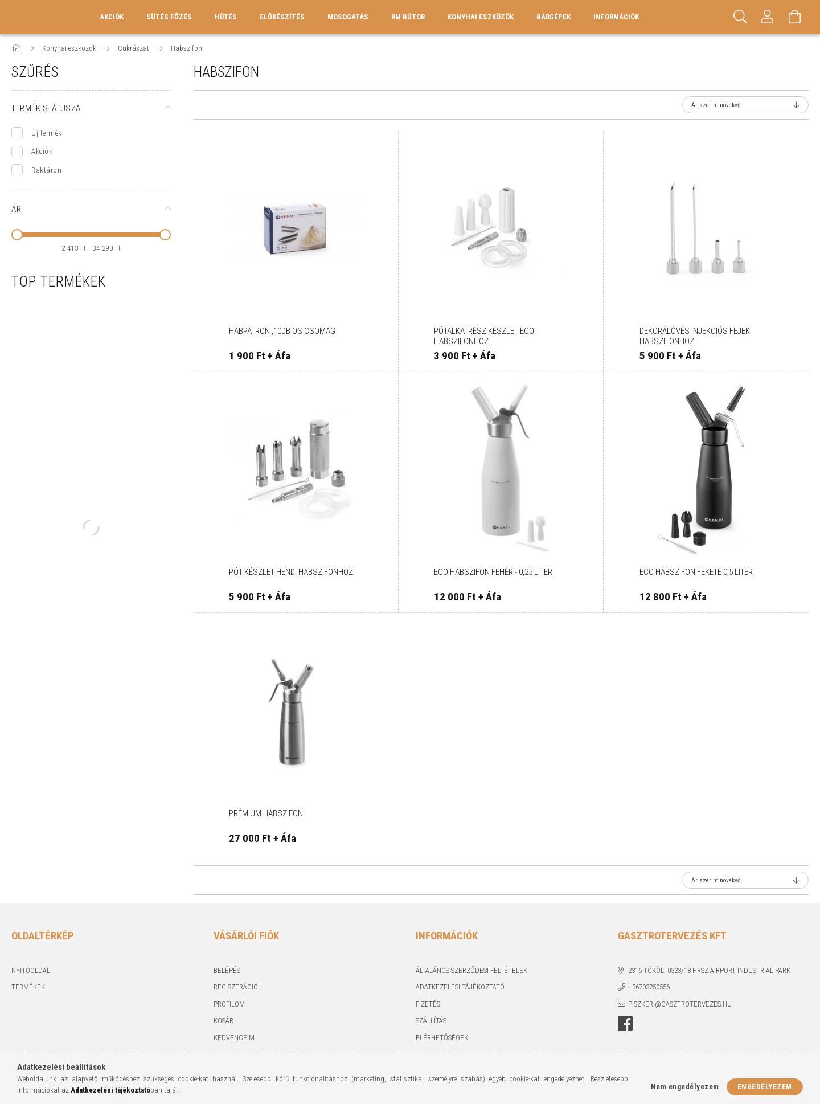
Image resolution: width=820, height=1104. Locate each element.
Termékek (28, 987)
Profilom (229, 1004)
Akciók (41, 151)
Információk (616, 17)
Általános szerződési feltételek (471, 970)
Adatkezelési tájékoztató (460, 987)
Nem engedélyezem (685, 1086)
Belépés (227, 970)
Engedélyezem (764, 1086)
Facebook (625, 1023)
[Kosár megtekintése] (795, 17)
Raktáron (46, 170)
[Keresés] (740, 17)
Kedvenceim (234, 1037)
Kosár (223, 1020)
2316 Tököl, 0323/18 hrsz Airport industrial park (709, 970)
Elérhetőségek (442, 1037)
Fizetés (428, 1004)
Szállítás (431, 1020)
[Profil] (767, 17)
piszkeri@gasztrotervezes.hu (680, 1004)
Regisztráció (236, 987)
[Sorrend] (745, 105)
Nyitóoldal (30, 970)
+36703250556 (649, 987)
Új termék (46, 133)
